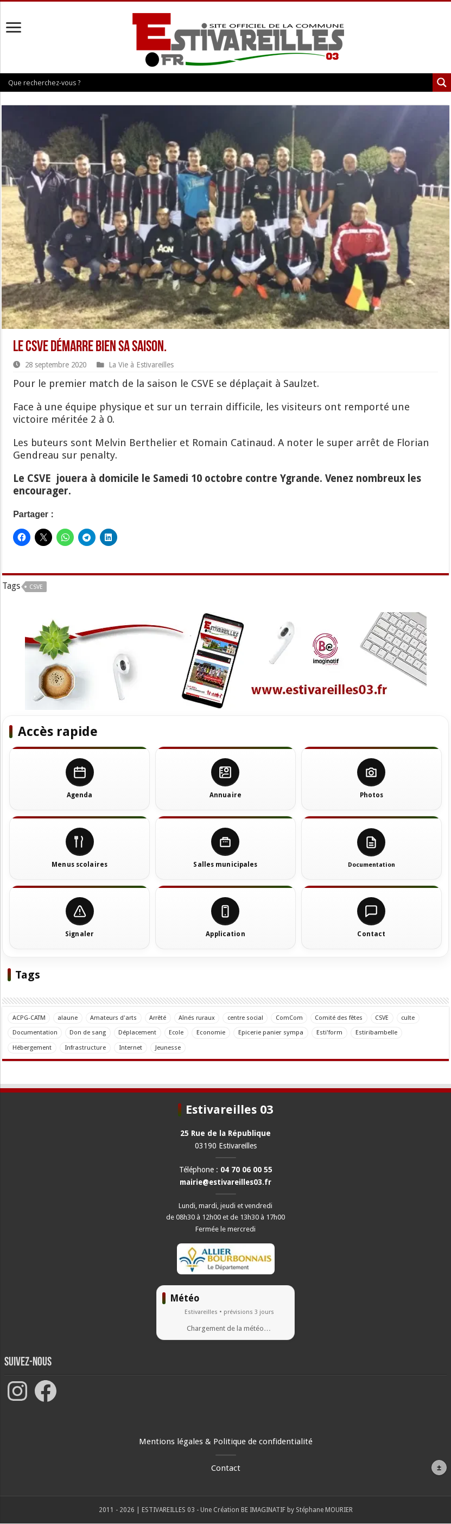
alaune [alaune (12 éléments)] (69, 1017)
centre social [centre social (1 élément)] (253, 1017)
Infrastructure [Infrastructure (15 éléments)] (85, 1047)
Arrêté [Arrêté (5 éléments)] (162, 1017)
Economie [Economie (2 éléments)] (214, 1032)
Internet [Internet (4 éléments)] (130, 1047)
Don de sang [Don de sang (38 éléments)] (89, 1032)
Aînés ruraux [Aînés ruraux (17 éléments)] (202, 1017)
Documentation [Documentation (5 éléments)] (35, 1032)
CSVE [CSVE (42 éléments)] (393, 1017)
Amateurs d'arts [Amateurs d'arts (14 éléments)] (116, 1017)
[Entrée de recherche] (219, 82)
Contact (225, 1468)
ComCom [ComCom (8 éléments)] (298, 1017)
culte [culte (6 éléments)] (420, 1017)
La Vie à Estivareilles (141, 364)
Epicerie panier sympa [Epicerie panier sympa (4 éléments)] (274, 1032)
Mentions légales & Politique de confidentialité (226, 1442)
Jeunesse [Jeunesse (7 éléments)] (168, 1047)
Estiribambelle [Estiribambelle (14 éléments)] (380, 1032)
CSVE (36, 586)
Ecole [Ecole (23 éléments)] (179, 1032)
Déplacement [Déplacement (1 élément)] (139, 1032)
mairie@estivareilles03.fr (225, 1182)
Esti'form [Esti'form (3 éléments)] (333, 1032)
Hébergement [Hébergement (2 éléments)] (32, 1047)
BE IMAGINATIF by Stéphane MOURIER (297, 1510)
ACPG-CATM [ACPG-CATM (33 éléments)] (29, 1017)
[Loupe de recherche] (442, 82)
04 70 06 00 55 (246, 1169)
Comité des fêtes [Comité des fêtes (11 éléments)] (349, 1017)
